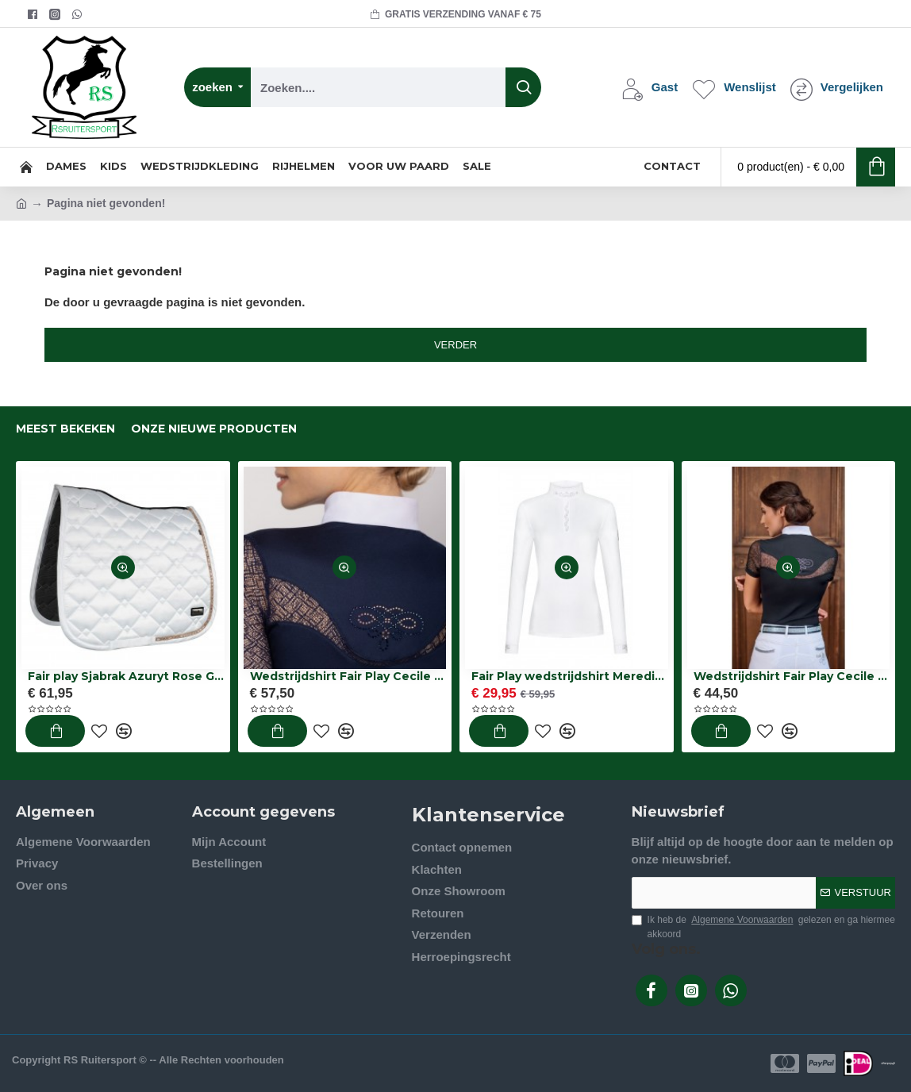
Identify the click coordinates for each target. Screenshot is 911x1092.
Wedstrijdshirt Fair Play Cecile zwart (792, 676)
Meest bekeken (65, 429)
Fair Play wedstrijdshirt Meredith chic (569, 676)
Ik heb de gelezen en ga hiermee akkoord (763, 926)
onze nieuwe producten (214, 429)
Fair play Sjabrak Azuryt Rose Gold (126, 676)
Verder (455, 345)
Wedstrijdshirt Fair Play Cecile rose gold (348, 676)
